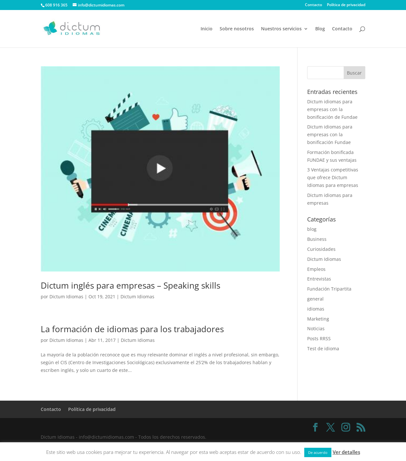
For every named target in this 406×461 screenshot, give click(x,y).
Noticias (316, 328)
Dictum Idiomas (66, 296)
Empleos (316, 269)
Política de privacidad (346, 5)
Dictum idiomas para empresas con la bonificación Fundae (329, 134)
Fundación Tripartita (329, 289)
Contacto (313, 5)
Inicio (207, 29)
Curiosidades (321, 249)
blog (312, 229)
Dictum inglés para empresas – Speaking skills (130, 285)
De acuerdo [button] (318, 452)
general (315, 299)
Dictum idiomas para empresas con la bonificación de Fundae (332, 109)
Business (317, 239)
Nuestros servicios (281, 29)
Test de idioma (323, 348)
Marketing (318, 319)
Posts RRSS (319, 338)
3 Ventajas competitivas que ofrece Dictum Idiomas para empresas (332, 177)
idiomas (315, 309)
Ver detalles (346, 452)
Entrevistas (319, 279)
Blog (320, 29)
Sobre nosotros (237, 29)
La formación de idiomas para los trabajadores (132, 329)
